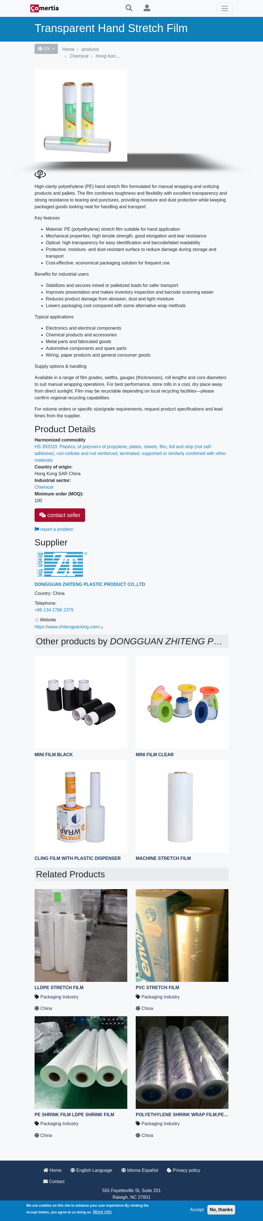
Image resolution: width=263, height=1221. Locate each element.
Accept (197, 1209)
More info (102, 1211)
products (90, 49)
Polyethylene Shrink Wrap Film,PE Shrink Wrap (196, 1114)
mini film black (54, 754)
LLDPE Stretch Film (59, 987)
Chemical (79, 56)
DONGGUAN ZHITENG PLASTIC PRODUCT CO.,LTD (90, 584)
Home (68, 49)
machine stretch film (163, 858)
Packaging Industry (59, 997)
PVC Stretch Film (157, 987)
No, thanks (221, 1209)
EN (44, 48)
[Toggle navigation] (225, 8)
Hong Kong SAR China (119, 56)
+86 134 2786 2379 (54, 610)
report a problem (54, 529)
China (46, 1008)
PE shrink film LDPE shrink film (74, 1114)
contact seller (59, 515)
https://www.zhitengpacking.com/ (69, 626)
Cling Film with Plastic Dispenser (78, 858)
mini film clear (155, 754)
